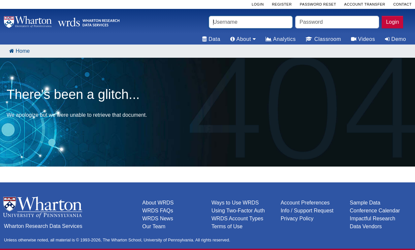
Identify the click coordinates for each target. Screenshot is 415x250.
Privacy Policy (297, 218)
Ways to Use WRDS (235, 202)
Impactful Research (372, 218)
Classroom (323, 39)
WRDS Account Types (237, 218)
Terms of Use (226, 226)
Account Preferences (305, 202)
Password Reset (318, 4)
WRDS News (157, 218)
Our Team (153, 226)
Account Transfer (364, 4)
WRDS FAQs (157, 210)
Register (282, 4)
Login (392, 22)
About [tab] (243, 39)
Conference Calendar (375, 210)
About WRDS (158, 202)
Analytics (281, 39)
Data (211, 39)
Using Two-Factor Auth (238, 210)
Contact (402, 4)
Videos (363, 39)
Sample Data (365, 202)
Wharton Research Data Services (43, 226)
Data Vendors (366, 226)
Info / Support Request (307, 210)
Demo (395, 39)
